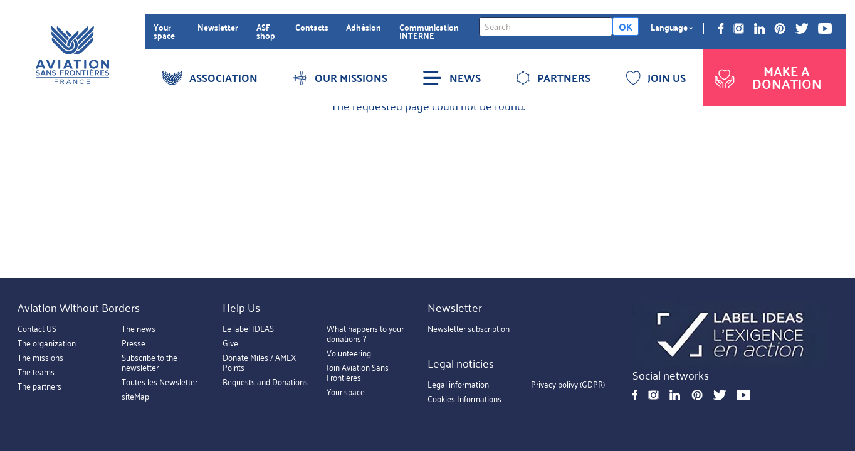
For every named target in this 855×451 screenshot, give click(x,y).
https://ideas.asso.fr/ (730, 335)
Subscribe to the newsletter (149, 362)
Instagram (738, 28)
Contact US (37, 328)
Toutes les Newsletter (159, 382)
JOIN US (656, 77)
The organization (47, 343)
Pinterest (779, 28)
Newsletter (217, 27)
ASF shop (265, 31)
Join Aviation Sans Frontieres (358, 372)
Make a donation (766, 78)
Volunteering (349, 353)
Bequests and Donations (265, 382)
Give (230, 343)
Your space (164, 31)
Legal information (458, 385)
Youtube (825, 28)
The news (138, 328)
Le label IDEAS (248, 328)
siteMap (135, 396)
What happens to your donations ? (365, 333)
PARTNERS (553, 77)
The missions (40, 357)
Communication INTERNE (429, 31)
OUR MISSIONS (340, 77)
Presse (133, 343)
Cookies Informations (464, 399)
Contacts (311, 27)
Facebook (721, 28)
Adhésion (363, 27)
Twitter (801, 28)
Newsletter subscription (469, 328)
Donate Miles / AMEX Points (259, 362)
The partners (39, 386)
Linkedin (759, 28)
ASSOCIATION (210, 77)
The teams (36, 372)
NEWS (451, 77)
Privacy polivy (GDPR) (568, 385)
